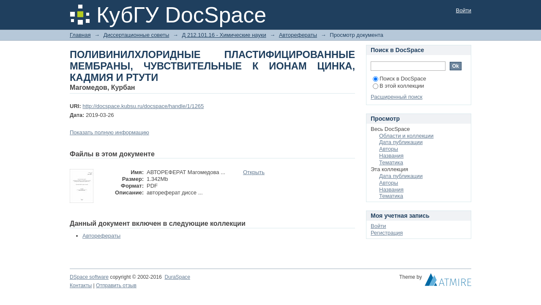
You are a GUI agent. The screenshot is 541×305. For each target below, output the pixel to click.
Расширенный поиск (396, 97)
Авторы (388, 149)
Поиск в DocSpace (399, 78)
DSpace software (89, 277)
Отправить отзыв (116, 285)
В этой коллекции (398, 86)
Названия (391, 155)
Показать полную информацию (109, 132)
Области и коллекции (406, 136)
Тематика (391, 162)
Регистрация (387, 233)
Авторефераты (298, 35)
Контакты (81, 285)
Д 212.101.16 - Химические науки (224, 35)
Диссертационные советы (136, 35)
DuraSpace (177, 277)
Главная (80, 35)
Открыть (254, 172)
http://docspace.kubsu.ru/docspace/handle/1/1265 (143, 106)
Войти (463, 10)
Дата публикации (401, 142)
